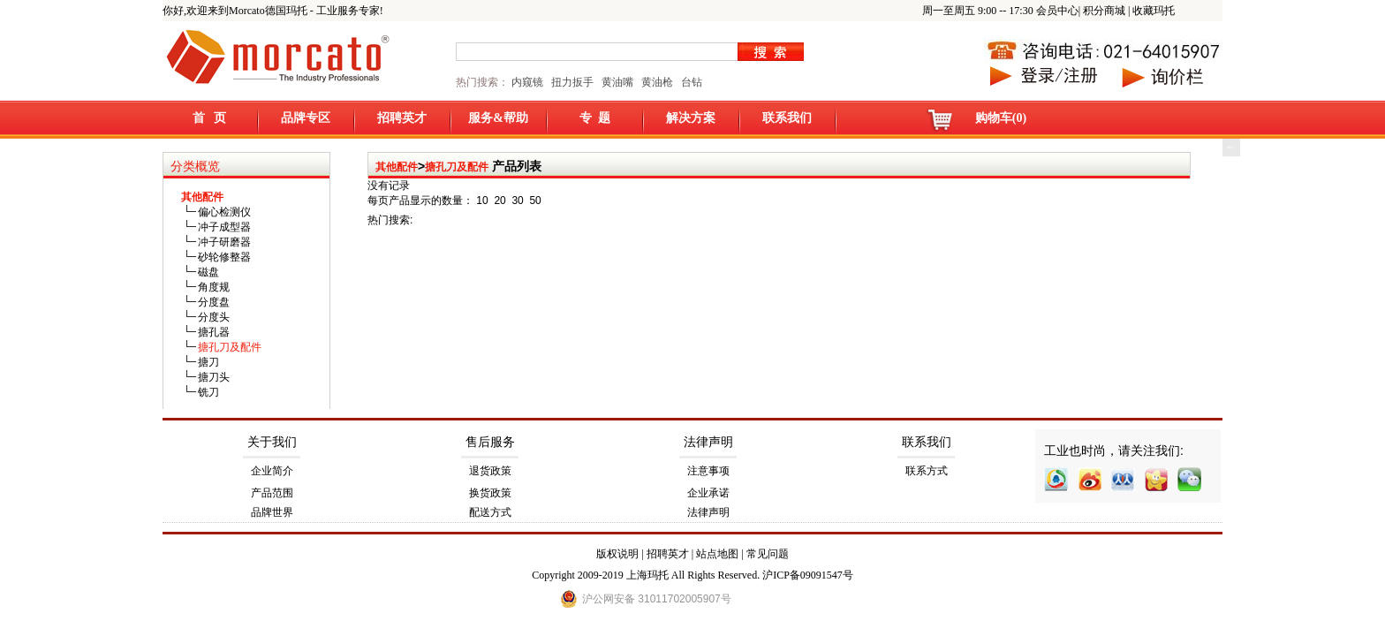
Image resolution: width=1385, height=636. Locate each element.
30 (517, 200)
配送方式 (490, 512)
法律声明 (708, 442)
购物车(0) (1000, 118)
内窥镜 (527, 82)
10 (482, 200)
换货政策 (490, 493)
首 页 (210, 118)
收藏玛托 (1153, 10)
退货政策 (490, 471)
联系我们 (787, 118)
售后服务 (490, 442)
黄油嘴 (617, 82)
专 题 (594, 118)
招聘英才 (402, 118)
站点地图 (717, 554)
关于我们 (272, 442)
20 (499, 200)
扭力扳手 (572, 82)
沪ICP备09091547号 (807, 575)
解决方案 (690, 118)
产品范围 (272, 493)
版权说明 (617, 554)
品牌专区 (305, 118)
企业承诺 (708, 493)
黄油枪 (657, 82)
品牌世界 (272, 512)
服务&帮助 (498, 118)
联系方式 (926, 471)
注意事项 (708, 471)
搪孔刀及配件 (456, 167)
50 (535, 200)
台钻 (690, 82)
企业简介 (272, 471)
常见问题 (767, 554)
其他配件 (396, 167)
